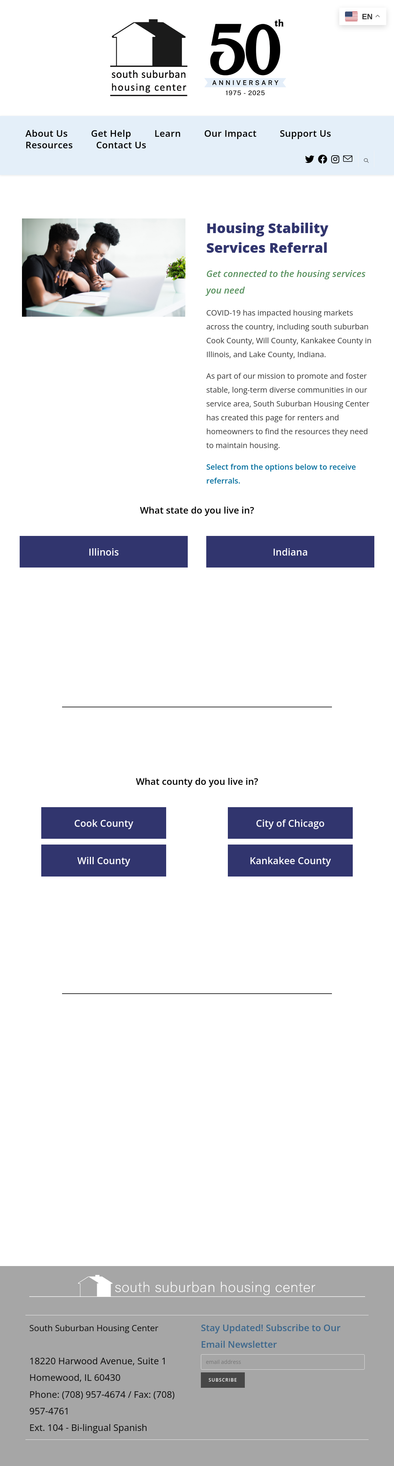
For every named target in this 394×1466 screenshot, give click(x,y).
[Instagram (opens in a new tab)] (335, 159)
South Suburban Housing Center (98, 1327)
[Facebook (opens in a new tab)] (322, 159)
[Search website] (366, 161)
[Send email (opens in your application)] (347, 159)
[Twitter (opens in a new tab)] (309, 159)
